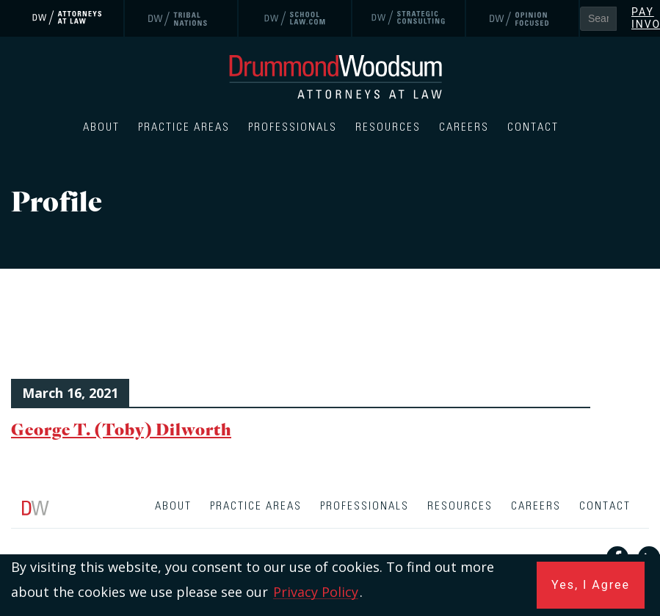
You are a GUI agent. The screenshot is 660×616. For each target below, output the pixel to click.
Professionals (292, 127)
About (101, 127)
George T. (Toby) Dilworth (121, 429)
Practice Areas (184, 127)
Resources (388, 127)
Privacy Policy (315, 592)
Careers (464, 127)
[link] (68, 18)
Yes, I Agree (590, 585)
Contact (533, 127)
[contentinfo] (330, 552)
